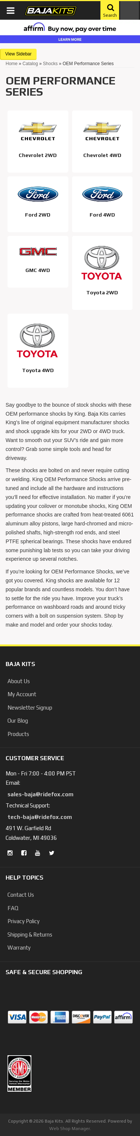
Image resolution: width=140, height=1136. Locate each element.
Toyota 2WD (102, 292)
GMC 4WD (37, 270)
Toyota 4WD (38, 370)
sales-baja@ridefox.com (40, 794)
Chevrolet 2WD (38, 155)
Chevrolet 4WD (102, 155)
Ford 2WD (37, 215)
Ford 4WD (102, 215)
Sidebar (23, 54)
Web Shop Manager (69, 1128)
